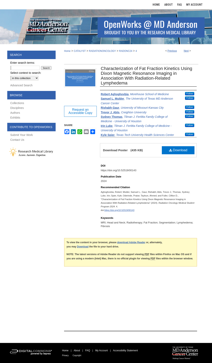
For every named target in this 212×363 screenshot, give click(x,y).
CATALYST (80, 51)
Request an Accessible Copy (80, 111)
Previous (172, 50)
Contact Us (17, 139)
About (77, 350)
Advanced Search (21, 85)
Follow (189, 93)
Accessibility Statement (125, 350)
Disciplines (17, 108)
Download (178, 150)
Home (67, 51)
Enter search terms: (22, 62)
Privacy (65, 355)
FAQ (87, 350)
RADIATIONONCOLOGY (102, 51)
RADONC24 (125, 51)
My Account (101, 350)
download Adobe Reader (131, 242)
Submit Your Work (21, 135)
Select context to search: (25, 72)
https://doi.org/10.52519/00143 (119, 210)
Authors (15, 112)
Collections (17, 103)
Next (186, 50)
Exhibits (15, 117)
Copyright (77, 355)
